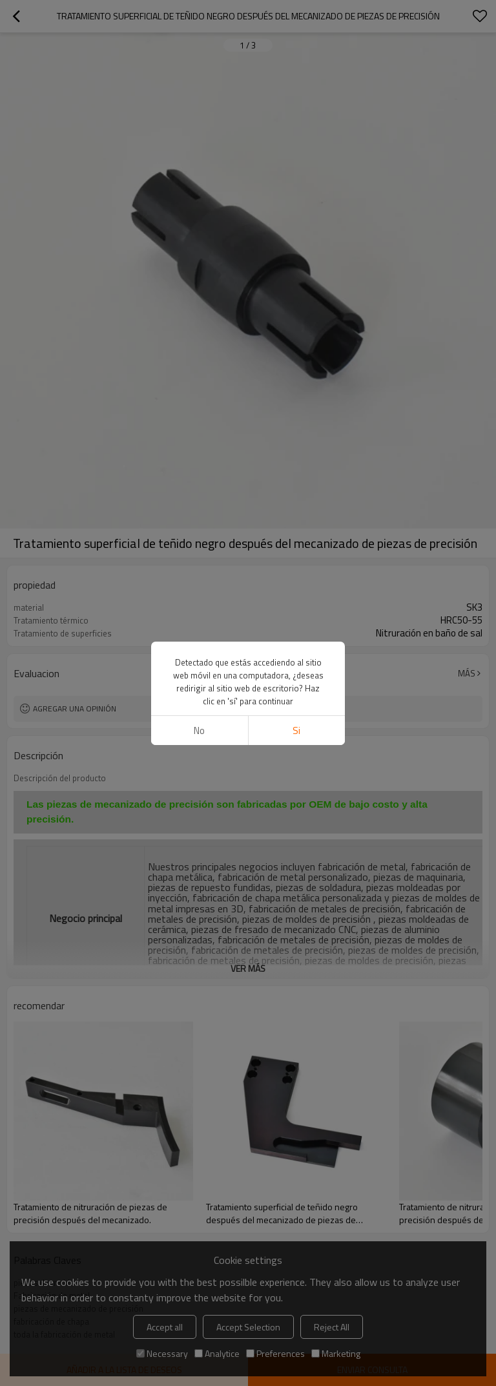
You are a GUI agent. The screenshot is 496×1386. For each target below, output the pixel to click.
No (199, 730)
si (296, 730)
